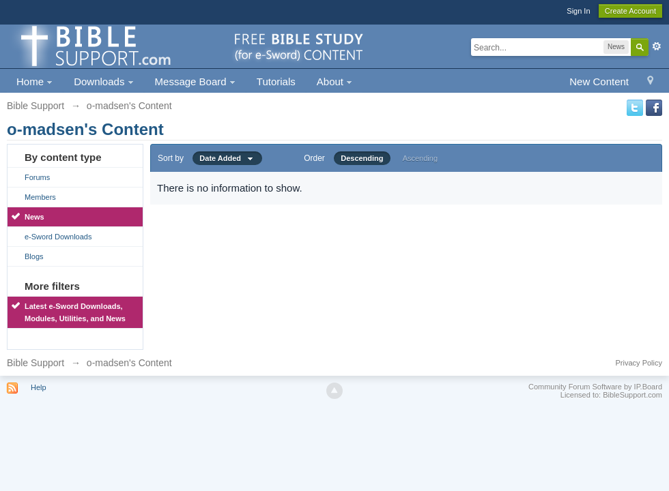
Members (40, 197)
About (334, 81)
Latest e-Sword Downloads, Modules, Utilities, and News (75, 312)
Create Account (630, 11)
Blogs (34, 256)
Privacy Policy (639, 363)
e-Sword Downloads (58, 237)
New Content (599, 81)
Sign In (578, 11)
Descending (362, 158)
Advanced (656, 46)
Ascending (420, 158)
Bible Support (35, 362)
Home (34, 81)
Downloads (103, 81)
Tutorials (276, 81)
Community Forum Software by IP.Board (595, 387)
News (34, 217)
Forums (37, 177)
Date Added (227, 158)
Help (38, 387)
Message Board (195, 81)
